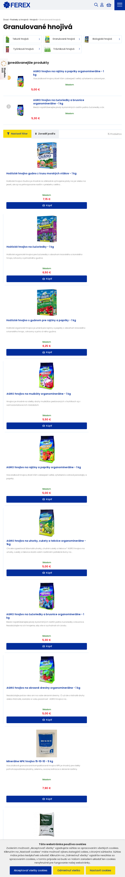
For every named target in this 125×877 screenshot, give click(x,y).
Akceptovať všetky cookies (29, 870)
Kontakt (70, 788)
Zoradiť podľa (50, 120)
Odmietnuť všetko (68, 870)
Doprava (70, 793)
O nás (69, 784)
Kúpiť (33, 191)
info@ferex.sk (76, 834)
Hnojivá (33, 20)
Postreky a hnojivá (19, 20)
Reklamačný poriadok (16, 784)
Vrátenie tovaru (13, 793)
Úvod (5, 20)
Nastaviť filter (19, 120)
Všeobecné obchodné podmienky (23, 780)
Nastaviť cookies (102, 870)
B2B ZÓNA (71, 780)
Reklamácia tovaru (15, 797)
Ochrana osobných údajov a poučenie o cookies (31, 788)
